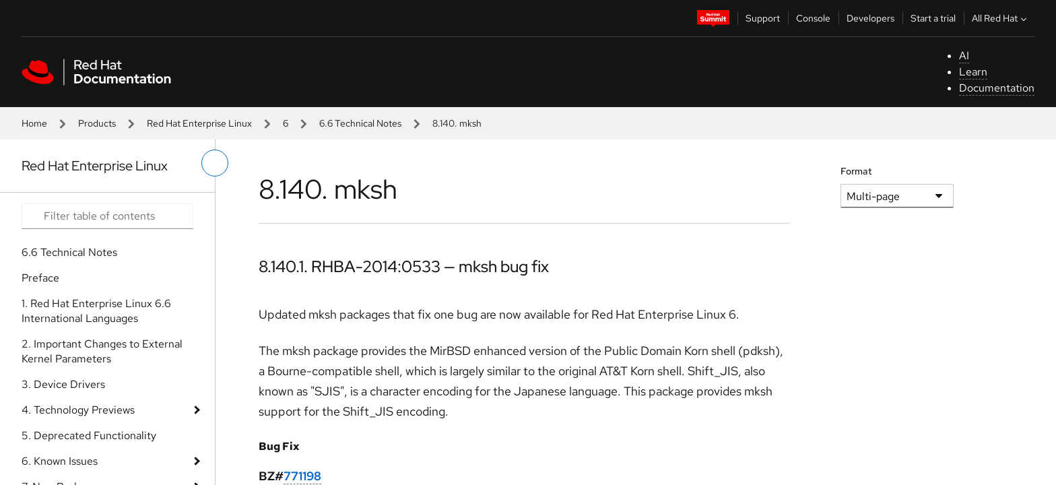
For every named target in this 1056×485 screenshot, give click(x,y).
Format (856, 171)
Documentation (996, 88)
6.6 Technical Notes (360, 123)
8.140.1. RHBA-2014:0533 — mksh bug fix (404, 266)
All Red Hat (1001, 18)
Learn (973, 72)
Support (763, 18)
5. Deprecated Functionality (89, 435)
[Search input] (107, 216)
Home (34, 123)
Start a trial (933, 18)
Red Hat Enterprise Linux (199, 123)
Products (97, 123)
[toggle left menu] (214, 163)
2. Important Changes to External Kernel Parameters (102, 351)
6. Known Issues (60, 461)
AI (964, 55)
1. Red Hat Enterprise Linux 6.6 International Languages (96, 310)
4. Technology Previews (78, 410)
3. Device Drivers (63, 384)
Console (813, 18)
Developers (870, 18)
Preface (40, 278)
